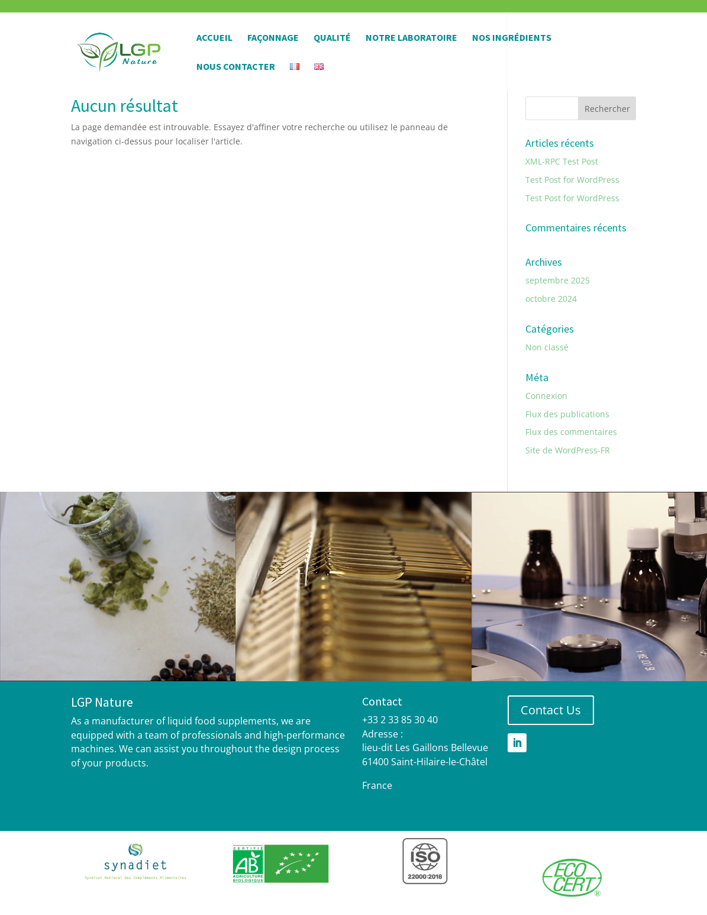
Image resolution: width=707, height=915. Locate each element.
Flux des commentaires (571, 431)
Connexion (546, 395)
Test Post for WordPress (572, 179)
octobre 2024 (551, 298)
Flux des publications (567, 414)
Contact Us (551, 710)
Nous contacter (235, 67)
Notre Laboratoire (411, 38)
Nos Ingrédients (511, 38)
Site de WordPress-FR (567, 450)
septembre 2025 (557, 280)
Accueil (214, 38)
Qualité (332, 38)
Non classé (547, 347)
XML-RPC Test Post (561, 161)
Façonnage (273, 38)
